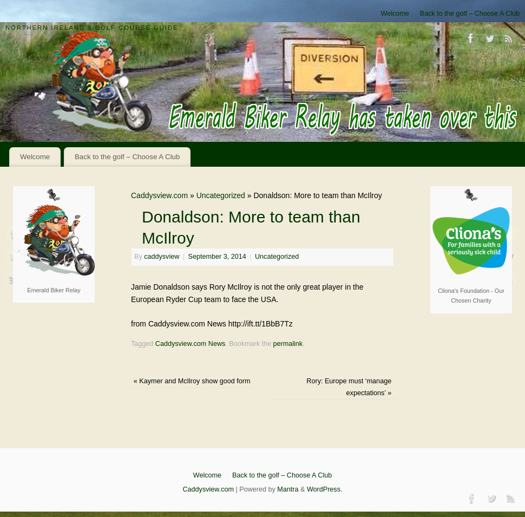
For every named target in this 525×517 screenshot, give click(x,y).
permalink (288, 344)
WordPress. (325, 489)
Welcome (395, 13)
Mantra (287, 489)
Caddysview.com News (190, 344)
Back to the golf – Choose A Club (470, 13)
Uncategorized (220, 195)
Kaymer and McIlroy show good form (192, 381)
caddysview (161, 256)
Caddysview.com (159, 195)
